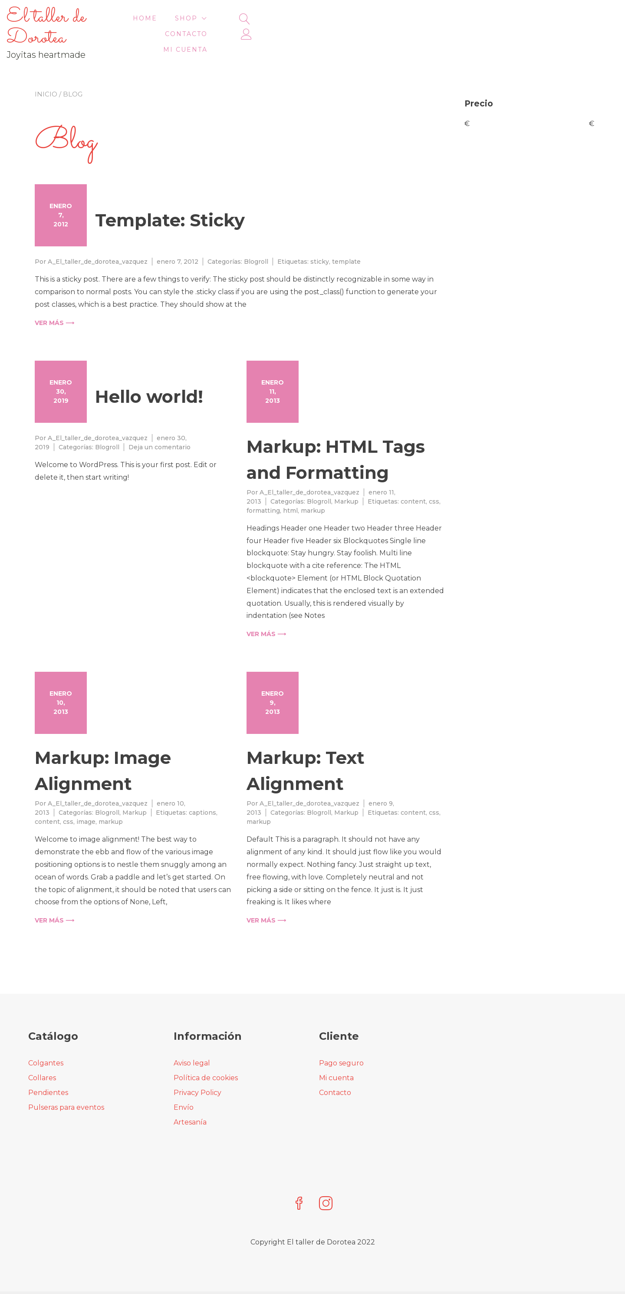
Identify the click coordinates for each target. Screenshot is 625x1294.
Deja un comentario (159, 426)
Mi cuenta (476, 23)
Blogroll (256, 241)
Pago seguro (341, 1042)
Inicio (46, 73)
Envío (184, 1086)
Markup (346, 480)
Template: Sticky (170, 199)
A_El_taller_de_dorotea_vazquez (98, 241)
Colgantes (45, 1042)
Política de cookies (206, 1057)
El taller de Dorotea (99, 17)
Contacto (414, 23)
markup (313, 490)
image (85, 801)
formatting (263, 490)
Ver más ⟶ (54, 302)
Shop (354, 23)
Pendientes (48, 1072)
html (290, 490)
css (434, 480)
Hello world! (149, 375)
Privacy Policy (197, 1072)
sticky (319, 241)
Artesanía (190, 1101)
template (346, 241)
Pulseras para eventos (66, 1086)
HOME (313, 23)
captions (202, 792)
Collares (42, 1057)
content (413, 480)
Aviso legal (192, 1042)
